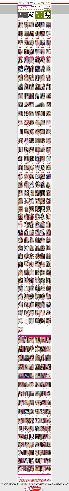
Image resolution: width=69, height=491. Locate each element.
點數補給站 (24, 3)
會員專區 (29, 3)
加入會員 (34, 3)
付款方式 (43, 3)
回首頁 (20, 3)
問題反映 (48, 3)
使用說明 (39, 3)
